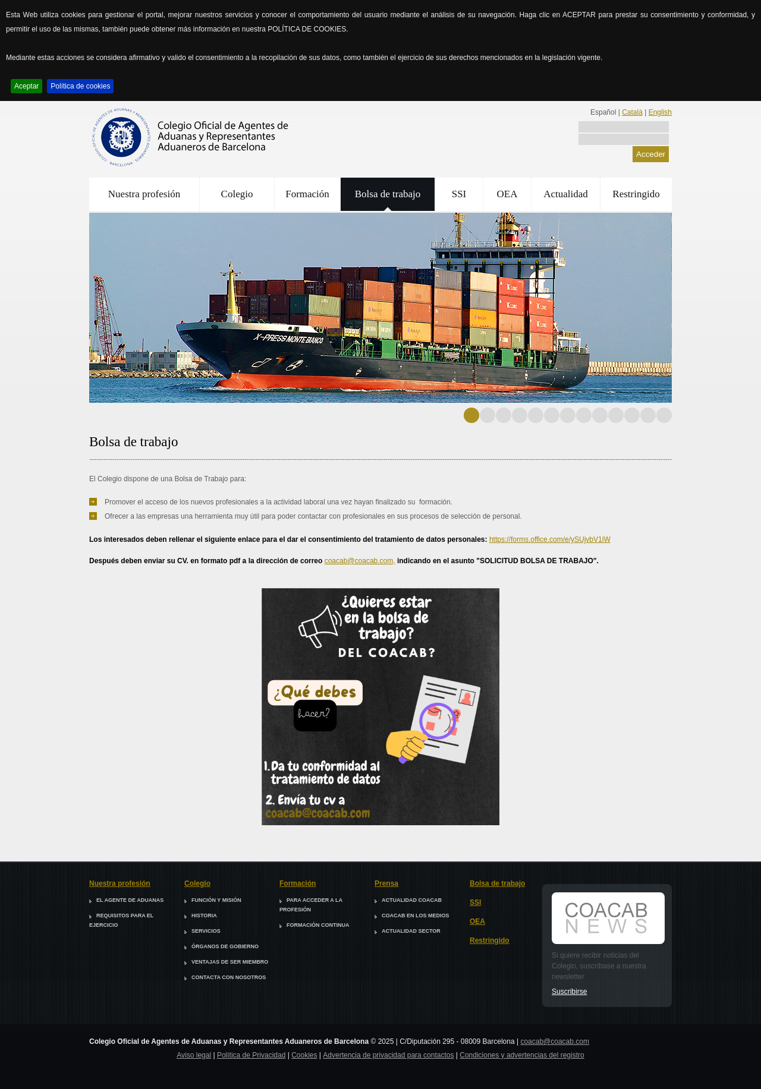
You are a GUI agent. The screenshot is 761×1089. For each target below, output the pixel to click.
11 (632, 415)
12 (648, 415)
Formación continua (318, 925)
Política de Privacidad (251, 1055)
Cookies (304, 1055)
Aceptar (26, 86)
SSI (459, 194)
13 (664, 415)
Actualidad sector (411, 931)
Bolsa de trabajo (387, 194)
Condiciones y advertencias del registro (522, 1055)
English (660, 112)
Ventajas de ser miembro (229, 962)
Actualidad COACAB (412, 900)
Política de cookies (80, 86)
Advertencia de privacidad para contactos (388, 1055)
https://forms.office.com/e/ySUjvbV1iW (550, 539)
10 (616, 415)
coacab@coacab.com (554, 1041)
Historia (204, 915)
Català (632, 112)
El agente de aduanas (129, 900)
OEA (507, 194)
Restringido (635, 194)
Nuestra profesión (144, 194)
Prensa (386, 883)
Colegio (237, 194)
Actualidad (565, 194)
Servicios (206, 931)
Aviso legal (194, 1055)
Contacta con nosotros (228, 977)
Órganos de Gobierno (225, 946)
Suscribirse (569, 991)
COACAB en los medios (415, 915)
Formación (307, 194)
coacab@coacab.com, (360, 561)
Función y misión (216, 900)
